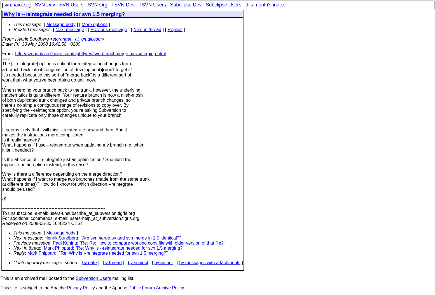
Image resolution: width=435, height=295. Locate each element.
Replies (175, 29)
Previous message (108, 29)
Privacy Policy (81, 287)
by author (163, 262)
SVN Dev (45, 5)
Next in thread (148, 29)
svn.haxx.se (16, 5)
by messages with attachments (209, 262)
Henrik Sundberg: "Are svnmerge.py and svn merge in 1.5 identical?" (113, 238)
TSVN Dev (123, 5)
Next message (69, 29)
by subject (138, 262)
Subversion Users (93, 278)
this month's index (265, 5)
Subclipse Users (223, 5)
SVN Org (97, 5)
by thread (112, 262)
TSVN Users (152, 5)
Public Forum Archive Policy (156, 287)
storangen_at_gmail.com (77, 39)
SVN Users (71, 5)
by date (89, 262)
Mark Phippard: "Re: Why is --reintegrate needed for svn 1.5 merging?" (114, 248)
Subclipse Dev (186, 5)
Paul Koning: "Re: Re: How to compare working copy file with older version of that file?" (139, 243)
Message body (60, 24)
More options (95, 24)
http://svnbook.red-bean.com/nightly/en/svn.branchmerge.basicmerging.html (90, 53)
